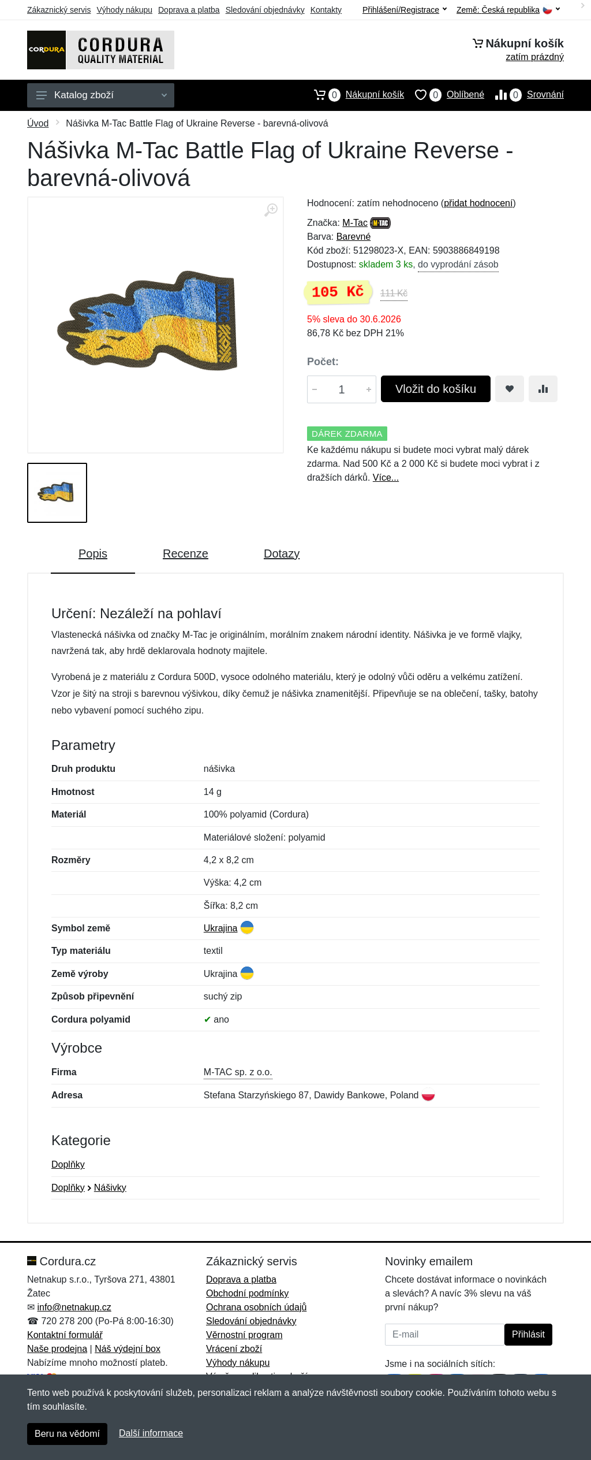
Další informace (151, 1433)
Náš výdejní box (127, 1349)
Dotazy (282, 553)
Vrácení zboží (234, 1349)
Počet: (323, 361)
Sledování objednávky (265, 9)
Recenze (185, 553)
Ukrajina (221, 928)
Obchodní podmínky (247, 1293)
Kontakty (326, 9)
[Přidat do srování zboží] (543, 389)
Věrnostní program (244, 1335)
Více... (386, 477)
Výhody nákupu (124, 9)
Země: (508, 10)
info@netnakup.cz (74, 1307)
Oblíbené (444, 95)
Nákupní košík (353, 95)
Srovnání (524, 95)
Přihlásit (528, 1334)
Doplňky (68, 1164)
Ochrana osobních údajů (256, 1307)
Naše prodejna (57, 1349)
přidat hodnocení (478, 203)
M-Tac (355, 223)
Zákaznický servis (59, 9)
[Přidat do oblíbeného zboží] (509, 389)
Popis (92, 553)
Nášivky (110, 1187)
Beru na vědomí (67, 1434)
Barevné (353, 237)
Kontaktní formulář (65, 1335)
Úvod (37, 123)
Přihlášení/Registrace (404, 10)
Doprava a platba (189, 9)
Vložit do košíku (435, 388)
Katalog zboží (101, 95)
